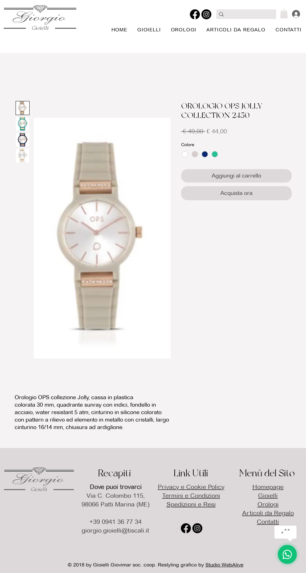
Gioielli (268, 495)
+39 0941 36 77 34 (115, 521)
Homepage (268, 487)
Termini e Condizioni (191, 495)
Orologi (268, 504)
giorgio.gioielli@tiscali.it (115, 530)
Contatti (268, 521)
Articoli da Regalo (268, 513)
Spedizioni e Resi (191, 504)
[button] (284, 13)
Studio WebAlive (224, 565)
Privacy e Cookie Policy (191, 487)
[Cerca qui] (245, 15)
